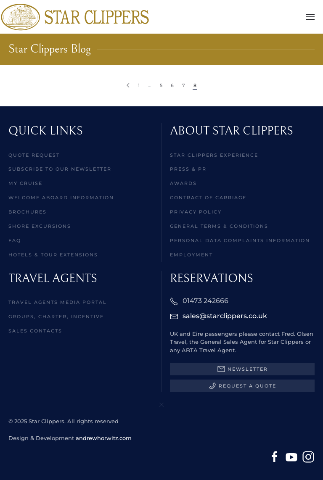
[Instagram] (308, 457)
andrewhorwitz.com (104, 438)
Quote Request (34, 155)
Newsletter (242, 369)
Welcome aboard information (61, 197)
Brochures (27, 212)
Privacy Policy (196, 212)
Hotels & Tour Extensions (53, 255)
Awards (183, 183)
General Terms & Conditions (219, 226)
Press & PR (188, 169)
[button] (310, 17)
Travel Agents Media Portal (57, 302)
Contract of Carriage (208, 197)
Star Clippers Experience (214, 155)
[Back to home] (74, 17)
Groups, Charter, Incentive (56, 316)
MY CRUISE (25, 183)
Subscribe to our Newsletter (59, 169)
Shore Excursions (39, 226)
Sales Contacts (35, 331)
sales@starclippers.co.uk (225, 316)
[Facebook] (274, 457)
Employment (191, 255)
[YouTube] (291, 457)
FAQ (14, 240)
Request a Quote (242, 386)
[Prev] (128, 85)
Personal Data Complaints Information (240, 240)
